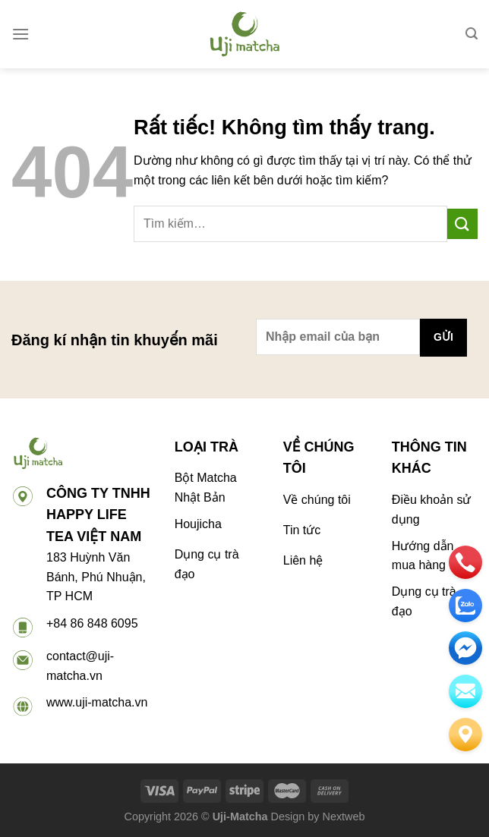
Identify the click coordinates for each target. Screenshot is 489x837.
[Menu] (20, 33)
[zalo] (465, 605)
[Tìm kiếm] (471, 34)
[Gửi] (462, 223)
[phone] (465, 562)
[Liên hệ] (465, 734)
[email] (465, 648)
